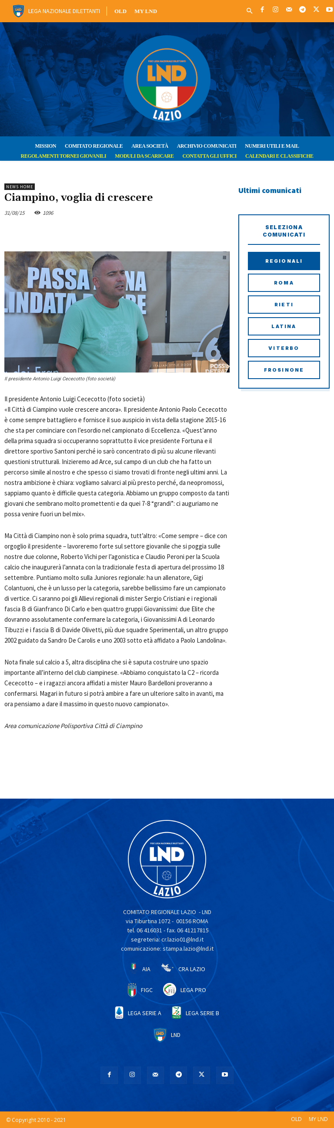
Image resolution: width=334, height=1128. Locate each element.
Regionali (284, 261)
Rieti (284, 304)
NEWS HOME (19, 186)
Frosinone (284, 370)
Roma (284, 283)
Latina (283, 326)
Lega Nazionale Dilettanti (64, 11)
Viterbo (283, 348)
